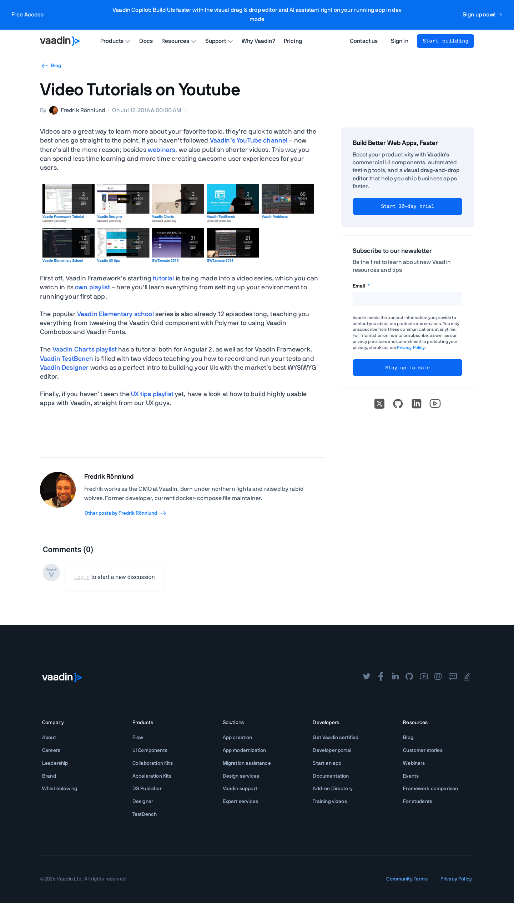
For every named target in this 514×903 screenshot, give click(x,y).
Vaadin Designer (64, 368)
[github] (409, 677)
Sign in (399, 41)
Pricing (293, 41)
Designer (142, 801)
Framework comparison (430, 788)
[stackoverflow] (467, 677)
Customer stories (423, 750)
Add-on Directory (333, 788)
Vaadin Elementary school (115, 314)
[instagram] (438, 677)
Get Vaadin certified (335, 737)
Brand (49, 776)
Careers (51, 750)
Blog (50, 65)
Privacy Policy (411, 347)
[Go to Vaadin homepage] (60, 41)
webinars (161, 150)
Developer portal (332, 750)
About (49, 737)
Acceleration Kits (152, 776)
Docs (146, 41)
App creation (237, 737)
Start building (445, 41)
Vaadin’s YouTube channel (249, 141)
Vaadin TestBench (67, 359)
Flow (137, 737)
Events (411, 776)
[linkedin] (416, 403)
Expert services (240, 801)
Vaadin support (240, 788)
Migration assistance (247, 763)
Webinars (414, 763)
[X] (379, 403)
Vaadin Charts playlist (84, 349)
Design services (241, 776)
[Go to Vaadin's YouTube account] (435, 403)
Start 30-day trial (407, 206)
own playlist (92, 287)
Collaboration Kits (152, 763)
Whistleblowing (59, 788)
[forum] (452, 677)
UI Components (149, 750)
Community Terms (406, 879)
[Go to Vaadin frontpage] (62, 677)
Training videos (330, 801)
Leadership (55, 763)
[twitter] (366, 677)
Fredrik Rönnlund (109, 477)
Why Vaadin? (258, 41)
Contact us (364, 41)
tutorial (163, 278)
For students (417, 801)
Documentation (331, 776)
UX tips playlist (152, 394)
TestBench (144, 814)
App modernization (244, 750)
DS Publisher (147, 788)
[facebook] (381, 677)
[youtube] (424, 677)
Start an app (327, 763)
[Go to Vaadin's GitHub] (398, 403)
